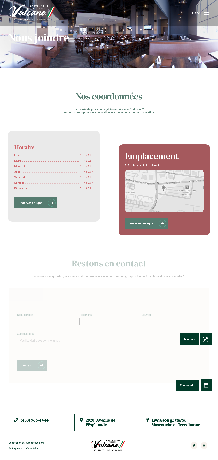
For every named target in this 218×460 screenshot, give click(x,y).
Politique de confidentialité (23, 448)
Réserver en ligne (37, 203)
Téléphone (85, 314)
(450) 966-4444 (31, 422)
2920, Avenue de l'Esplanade (97, 422)
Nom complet (25, 314)
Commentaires (25, 333)
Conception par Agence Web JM (26, 442)
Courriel (146, 314)
